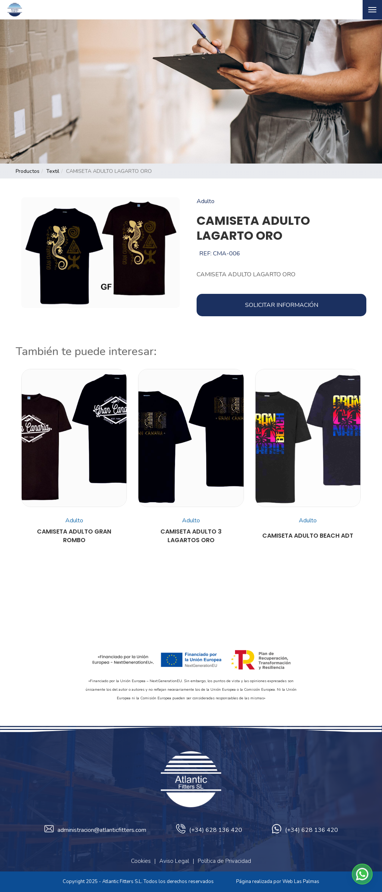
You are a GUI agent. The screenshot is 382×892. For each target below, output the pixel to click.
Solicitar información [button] (281, 305)
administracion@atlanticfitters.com (95, 830)
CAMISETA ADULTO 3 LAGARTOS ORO (191, 536)
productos (28, 171)
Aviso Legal (174, 861)
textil (52, 171)
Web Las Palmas (300, 881)
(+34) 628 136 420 (209, 830)
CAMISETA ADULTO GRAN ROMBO (74, 536)
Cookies (141, 861)
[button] (362, 874)
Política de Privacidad (224, 861)
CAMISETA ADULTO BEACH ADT (307, 536)
